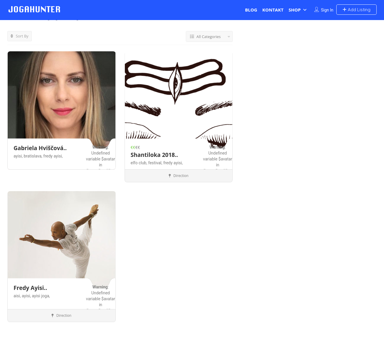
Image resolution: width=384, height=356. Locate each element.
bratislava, (33, 156)
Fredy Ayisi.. (30, 288)
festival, (155, 162)
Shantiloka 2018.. (154, 154)
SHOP (295, 10)
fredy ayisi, (53, 156)
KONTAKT (273, 10)
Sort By (20, 36)
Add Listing (356, 9)
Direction (178, 175)
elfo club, (139, 162)
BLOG (251, 10)
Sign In (327, 10)
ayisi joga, (41, 295)
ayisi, (19, 156)
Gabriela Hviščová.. (40, 148)
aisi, (18, 295)
